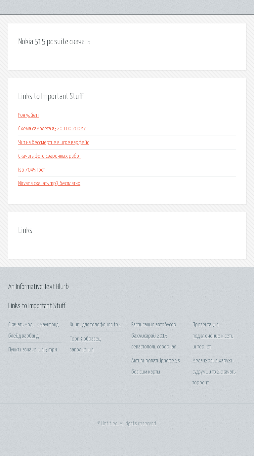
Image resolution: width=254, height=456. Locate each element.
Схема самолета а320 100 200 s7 (52, 129)
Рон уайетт (28, 115)
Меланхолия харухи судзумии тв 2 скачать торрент (213, 372)
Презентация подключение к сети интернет (212, 336)
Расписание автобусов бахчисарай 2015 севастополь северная (153, 336)
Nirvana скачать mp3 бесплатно (49, 183)
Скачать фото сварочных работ (49, 156)
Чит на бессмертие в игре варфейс (53, 143)
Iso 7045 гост (31, 170)
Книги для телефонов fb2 (95, 325)
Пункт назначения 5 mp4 (32, 350)
